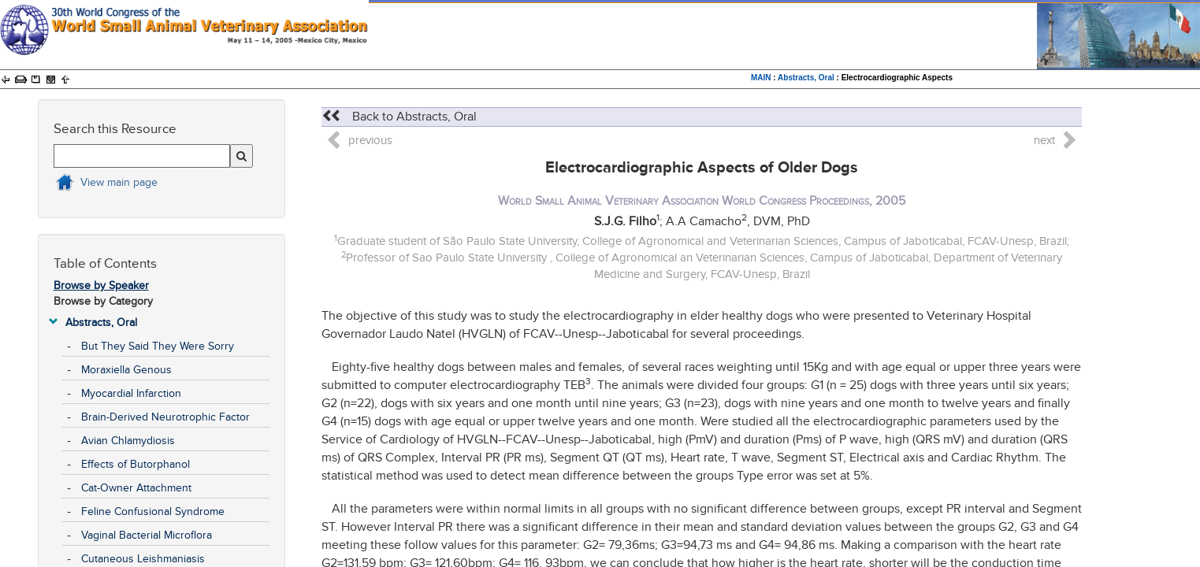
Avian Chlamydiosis (128, 441)
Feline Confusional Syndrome (153, 511)
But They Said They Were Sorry (157, 346)
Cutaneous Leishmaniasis (143, 559)
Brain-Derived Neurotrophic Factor (165, 417)
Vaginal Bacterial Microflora (146, 535)
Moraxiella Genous (126, 370)
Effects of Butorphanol (135, 464)
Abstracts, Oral (806, 77)
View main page (119, 182)
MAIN (761, 77)
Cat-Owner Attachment (136, 488)
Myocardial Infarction (131, 393)
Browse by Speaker (101, 285)
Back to (399, 116)
